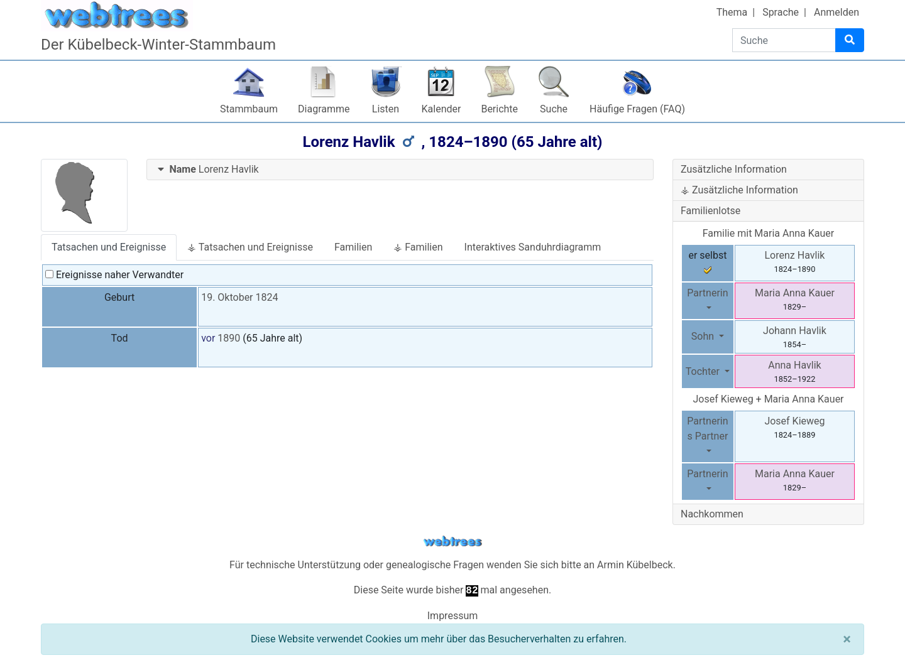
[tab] (400, 169)
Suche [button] (554, 109)
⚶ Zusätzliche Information (739, 190)
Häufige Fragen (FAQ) (637, 109)
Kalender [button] (441, 109)
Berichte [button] (499, 109)
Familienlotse (710, 211)
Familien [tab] (353, 247)
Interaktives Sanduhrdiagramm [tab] (532, 247)
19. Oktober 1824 (239, 297)
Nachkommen (712, 514)
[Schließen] (847, 639)
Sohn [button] (703, 336)
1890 (228, 338)
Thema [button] (732, 12)
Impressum (452, 616)
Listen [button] (385, 109)
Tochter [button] (704, 371)
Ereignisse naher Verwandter (114, 275)
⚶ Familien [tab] (417, 247)
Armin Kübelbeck (635, 565)
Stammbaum (249, 109)
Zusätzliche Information (734, 169)
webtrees (452, 541)
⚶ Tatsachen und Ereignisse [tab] (250, 247)
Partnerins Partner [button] (707, 428)
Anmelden (836, 12)
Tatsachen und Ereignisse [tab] (109, 247)
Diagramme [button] (323, 109)
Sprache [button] (780, 12)
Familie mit (768, 233)
